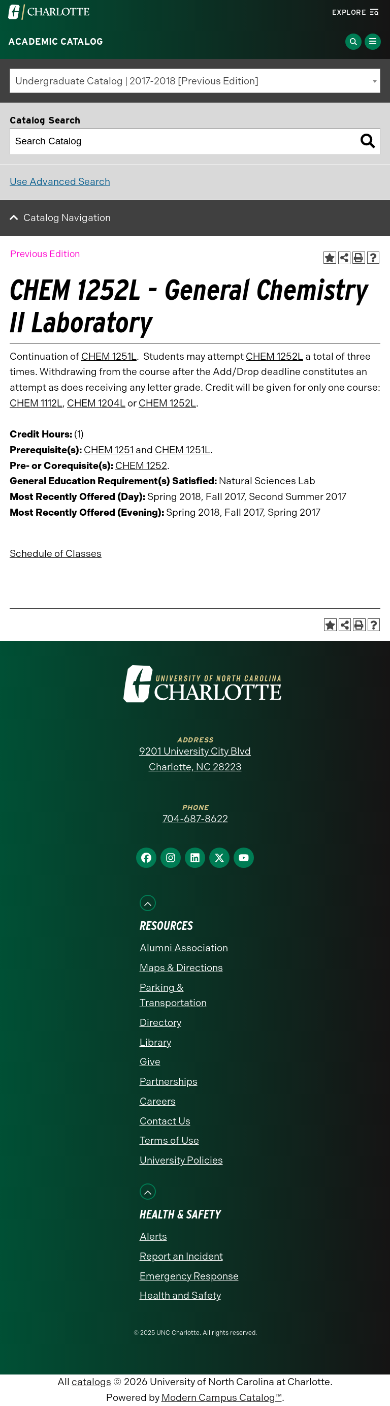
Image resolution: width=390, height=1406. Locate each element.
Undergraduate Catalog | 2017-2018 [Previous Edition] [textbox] (136, 81)
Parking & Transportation (173, 995)
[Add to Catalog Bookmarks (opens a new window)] (329, 258)
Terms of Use (169, 1140)
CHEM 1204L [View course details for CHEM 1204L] (96, 403)
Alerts (153, 1236)
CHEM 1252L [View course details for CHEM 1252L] (274, 356)
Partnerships (169, 1081)
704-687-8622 (195, 819)
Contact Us (165, 1121)
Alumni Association (184, 948)
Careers (158, 1101)
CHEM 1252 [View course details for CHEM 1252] (141, 466)
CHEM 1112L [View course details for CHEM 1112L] (36, 403)
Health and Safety (180, 1295)
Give (150, 1062)
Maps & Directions (181, 968)
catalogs (91, 1382)
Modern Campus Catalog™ (221, 1397)
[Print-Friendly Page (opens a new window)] (358, 258)
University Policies (181, 1160)
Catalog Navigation (67, 218)
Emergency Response (189, 1276)
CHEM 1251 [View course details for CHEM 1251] (109, 450)
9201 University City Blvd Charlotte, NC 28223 (195, 759)
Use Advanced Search (60, 182)
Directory (160, 1022)
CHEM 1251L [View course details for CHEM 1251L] (109, 356)
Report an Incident (181, 1256)
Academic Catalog (55, 42)
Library (155, 1042)
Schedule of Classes (56, 553)
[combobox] (195, 81)
